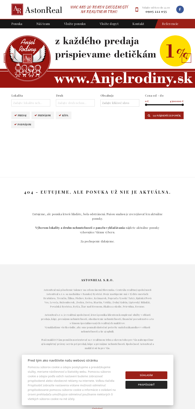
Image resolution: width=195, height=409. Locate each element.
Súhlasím (146, 375)
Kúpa (65, 115)
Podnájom (24, 124)
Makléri (157, 337)
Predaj (22, 115)
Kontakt (138, 24)
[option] (97, 58)
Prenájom (44, 115)
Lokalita (17, 95)
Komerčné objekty (97, 349)
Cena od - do (154, 95)
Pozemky (97, 354)
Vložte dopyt (109, 24)
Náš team (43, 24)
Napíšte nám (156, 343)
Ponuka (16, 24)
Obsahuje (107, 95)
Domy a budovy (97, 337)
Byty (97, 343)
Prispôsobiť (146, 384)
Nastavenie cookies (157, 354)
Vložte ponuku (75, 24)
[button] (8, 58)
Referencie (168, 23)
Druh (59, 95)
